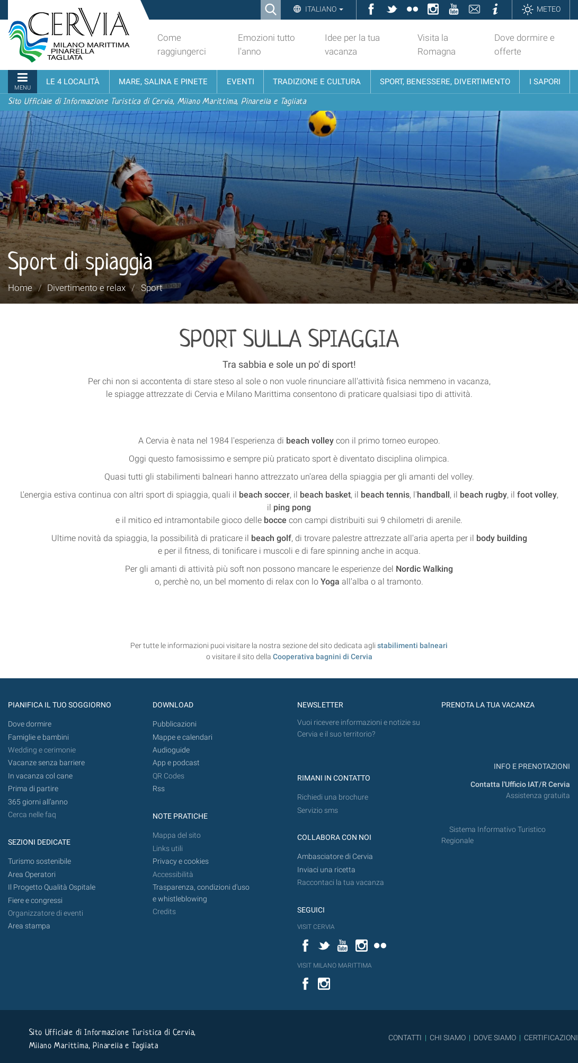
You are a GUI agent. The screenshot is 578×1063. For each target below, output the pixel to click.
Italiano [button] (323, 9)
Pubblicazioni (175, 724)
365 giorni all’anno (38, 802)
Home (20, 287)
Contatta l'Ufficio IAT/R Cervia (520, 784)
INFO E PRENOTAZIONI (531, 766)
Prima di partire (33, 788)
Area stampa (29, 926)
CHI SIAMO (448, 1037)
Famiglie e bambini (38, 737)
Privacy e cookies (181, 861)
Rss (159, 788)
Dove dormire (29, 724)
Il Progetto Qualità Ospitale (51, 887)
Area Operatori (32, 874)
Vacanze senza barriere (46, 762)
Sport (151, 287)
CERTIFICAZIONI (551, 1037)
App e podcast (176, 762)
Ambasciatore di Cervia (335, 856)
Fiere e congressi (35, 900)
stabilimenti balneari (412, 645)
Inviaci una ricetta (326, 869)
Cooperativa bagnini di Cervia (322, 656)
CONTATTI (405, 1037)
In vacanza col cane (40, 776)
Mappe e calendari (182, 737)
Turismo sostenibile (39, 861)
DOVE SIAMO (494, 1037)
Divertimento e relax (86, 287)
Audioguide (171, 750)
